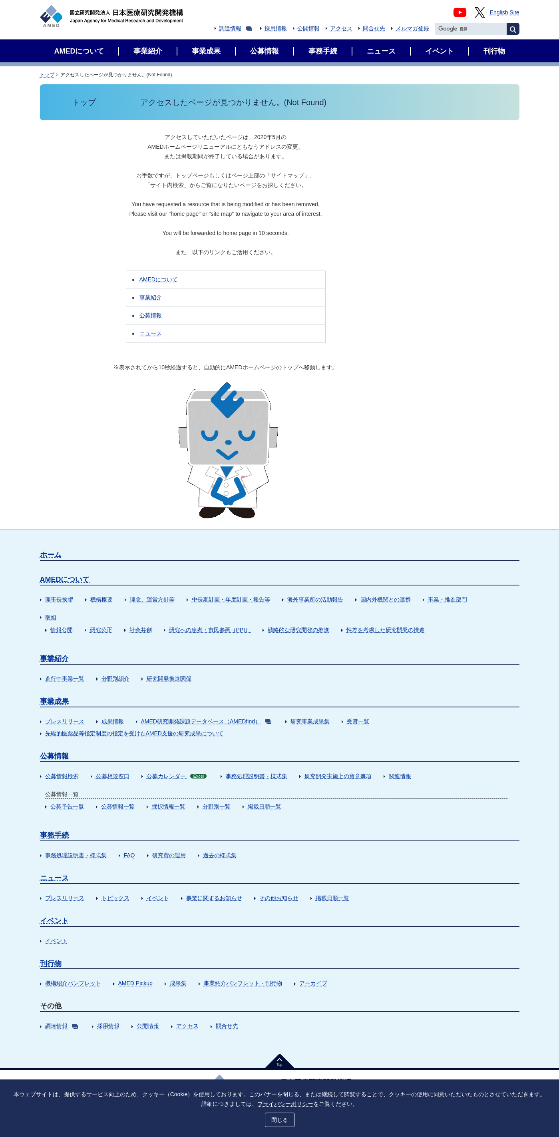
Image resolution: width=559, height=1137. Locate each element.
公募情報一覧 (118, 806)
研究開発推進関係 (169, 678)
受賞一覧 (358, 721)
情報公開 (61, 630)
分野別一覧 (217, 806)
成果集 (178, 983)
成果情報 (112, 721)
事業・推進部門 (447, 599)
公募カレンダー (177, 776)
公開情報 (308, 28)
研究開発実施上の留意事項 (338, 776)
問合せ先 (374, 28)
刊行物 (51, 964)
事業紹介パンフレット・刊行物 (243, 983)
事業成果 (54, 701)
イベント (158, 898)
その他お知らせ (278, 898)
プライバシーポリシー (285, 1104)
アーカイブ (313, 983)
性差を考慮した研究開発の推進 (385, 630)
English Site (504, 12)
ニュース (150, 333)
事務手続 (54, 835)
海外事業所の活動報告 (315, 599)
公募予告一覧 (67, 806)
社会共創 (140, 630)
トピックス (115, 898)
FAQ (129, 855)
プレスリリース (64, 721)
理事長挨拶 (59, 599)
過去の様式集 (220, 855)
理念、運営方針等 (152, 599)
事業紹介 (150, 297)
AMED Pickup (135, 983)
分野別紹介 (115, 678)
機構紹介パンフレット (73, 983)
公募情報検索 (62, 776)
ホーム (51, 555)
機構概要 (101, 599)
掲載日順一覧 (264, 806)
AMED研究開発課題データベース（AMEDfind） (206, 721)
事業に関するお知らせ (214, 898)
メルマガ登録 (412, 28)
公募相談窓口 (112, 776)
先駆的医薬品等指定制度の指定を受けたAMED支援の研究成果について (134, 733)
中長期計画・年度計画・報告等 (231, 599)
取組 (50, 617)
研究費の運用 (169, 855)
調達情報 (235, 28)
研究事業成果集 (310, 721)
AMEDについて (158, 279)
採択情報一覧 (168, 806)
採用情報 (276, 28)
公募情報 (150, 315)
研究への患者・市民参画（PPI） (210, 630)
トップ (47, 75)
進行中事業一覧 (64, 678)
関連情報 (400, 776)
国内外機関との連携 (385, 599)
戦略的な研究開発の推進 (298, 630)
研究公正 (101, 630)
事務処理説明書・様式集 (256, 776)
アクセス (341, 28)
